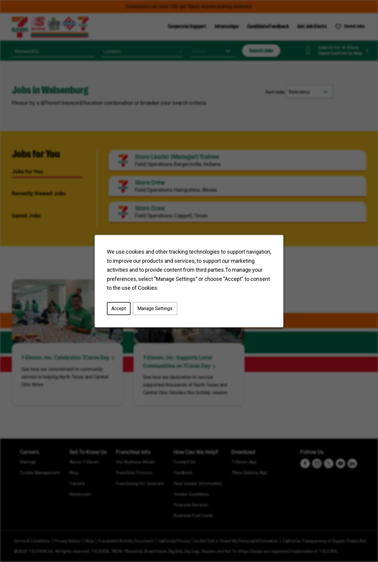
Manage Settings (154, 308)
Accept (118, 308)
